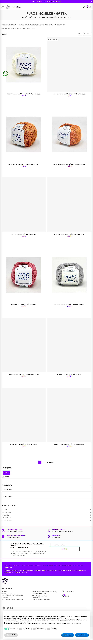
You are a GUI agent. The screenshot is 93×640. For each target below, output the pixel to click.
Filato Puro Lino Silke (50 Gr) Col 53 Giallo (24, 234)
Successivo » (50, 462)
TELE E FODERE (7, 521)
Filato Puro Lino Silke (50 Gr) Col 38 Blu (69, 374)
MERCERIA (6, 515)
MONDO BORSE (8, 518)
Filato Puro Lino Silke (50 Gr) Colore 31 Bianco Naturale (24, 94)
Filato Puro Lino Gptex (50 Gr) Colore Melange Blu (69, 445)
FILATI (5, 510)
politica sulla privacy (29, 551)
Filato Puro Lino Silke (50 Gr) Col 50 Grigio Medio (24, 374)
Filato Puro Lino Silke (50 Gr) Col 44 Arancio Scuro (23, 164)
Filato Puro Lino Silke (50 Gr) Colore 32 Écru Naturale (69, 94)
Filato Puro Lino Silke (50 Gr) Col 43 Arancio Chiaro (69, 164)
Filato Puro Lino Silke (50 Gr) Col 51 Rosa (23, 304)
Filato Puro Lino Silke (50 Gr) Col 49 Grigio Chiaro (69, 304)
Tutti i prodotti (9, 505)
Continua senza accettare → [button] (80, 613)
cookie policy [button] (62, 618)
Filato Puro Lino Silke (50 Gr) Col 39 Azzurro (23, 445)
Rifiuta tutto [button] (67, 635)
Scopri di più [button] (11, 635)
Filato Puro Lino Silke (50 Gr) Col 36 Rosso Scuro (69, 234)
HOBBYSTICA (7, 512)
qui (23, 555)
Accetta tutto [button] (82, 635)
